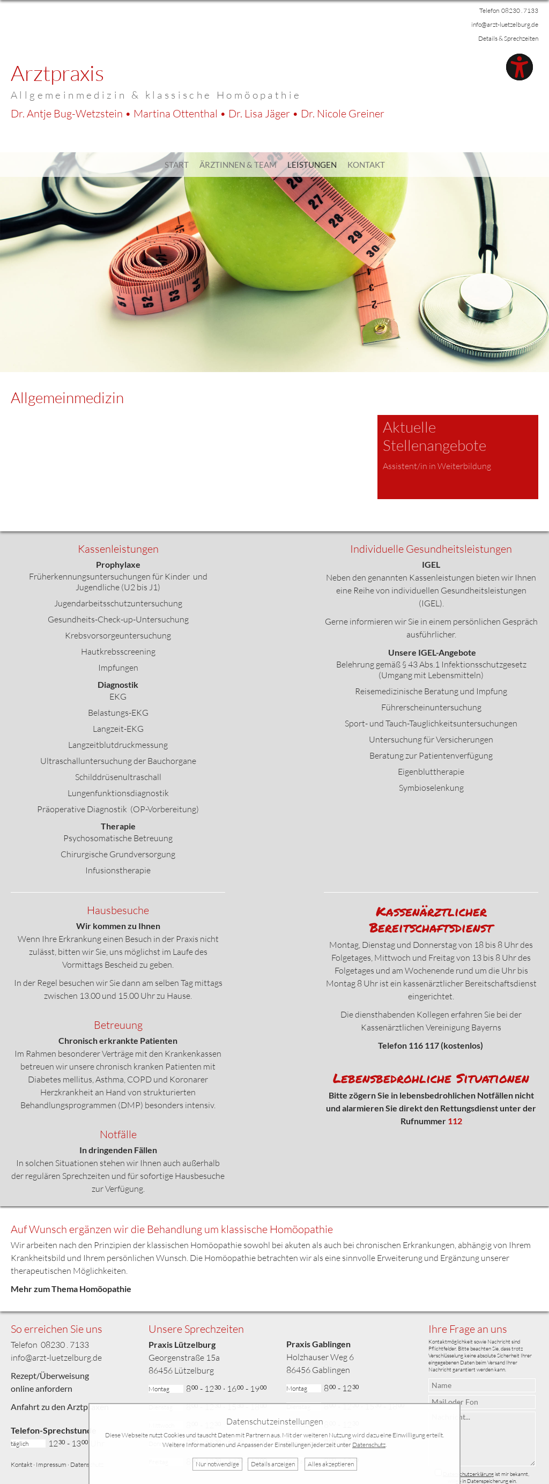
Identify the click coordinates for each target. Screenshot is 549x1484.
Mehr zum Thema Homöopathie (71, 1288)
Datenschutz (86, 1464)
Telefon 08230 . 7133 (508, 10)
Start (177, 164)
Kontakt (366, 164)
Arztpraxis (57, 73)
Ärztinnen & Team (238, 164)
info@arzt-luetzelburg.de (504, 24)
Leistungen (312, 164)
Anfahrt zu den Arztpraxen (60, 1406)
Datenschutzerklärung (468, 1474)
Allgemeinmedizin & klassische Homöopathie (156, 94)
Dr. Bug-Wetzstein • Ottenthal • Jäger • (197, 113)
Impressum (51, 1464)
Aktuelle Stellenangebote (434, 436)
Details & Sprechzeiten (508, 38)
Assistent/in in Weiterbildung (437, 466)
